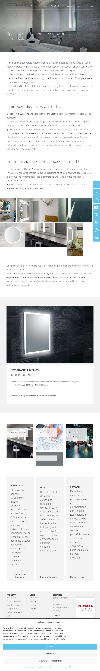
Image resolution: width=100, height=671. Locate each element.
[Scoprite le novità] (49, 577)
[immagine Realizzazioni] (21, 442)
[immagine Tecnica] (51, 438)
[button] (8, 210)
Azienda (33, 605)
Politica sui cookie (28, 667)
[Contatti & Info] (78, 577)
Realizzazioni (34, 602)
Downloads (34, 598)
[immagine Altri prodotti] (81, 442)
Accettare (50, 646)
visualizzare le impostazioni (50, 661)
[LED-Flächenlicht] (26, 4)
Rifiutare (50, 654)
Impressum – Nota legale (68, 667)
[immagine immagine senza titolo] (51, 460)
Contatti (33, 609)
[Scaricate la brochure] (20, 576)
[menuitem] (34, 6)
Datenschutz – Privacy (47, 667)
